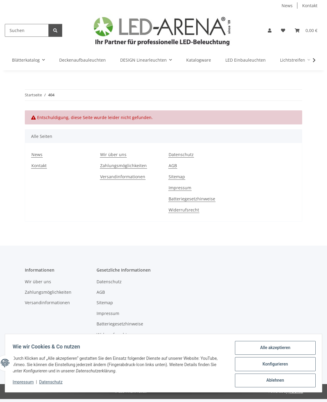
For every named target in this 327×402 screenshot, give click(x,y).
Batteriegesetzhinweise (192, 199)
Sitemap (177, 176)
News (287, 5)
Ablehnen (273, 380)
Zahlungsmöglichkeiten (123, 165)
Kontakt (309, 5)
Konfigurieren (273, 365)
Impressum (25, 383)
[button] (269, 30)
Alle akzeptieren (273, 349)
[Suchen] (27, 30)
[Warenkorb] (306, 30)
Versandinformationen (122, 176)
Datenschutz (53, 383)
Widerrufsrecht (184, 210)
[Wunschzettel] (283, 30)
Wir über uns (113, 154)
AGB (173, 165)
